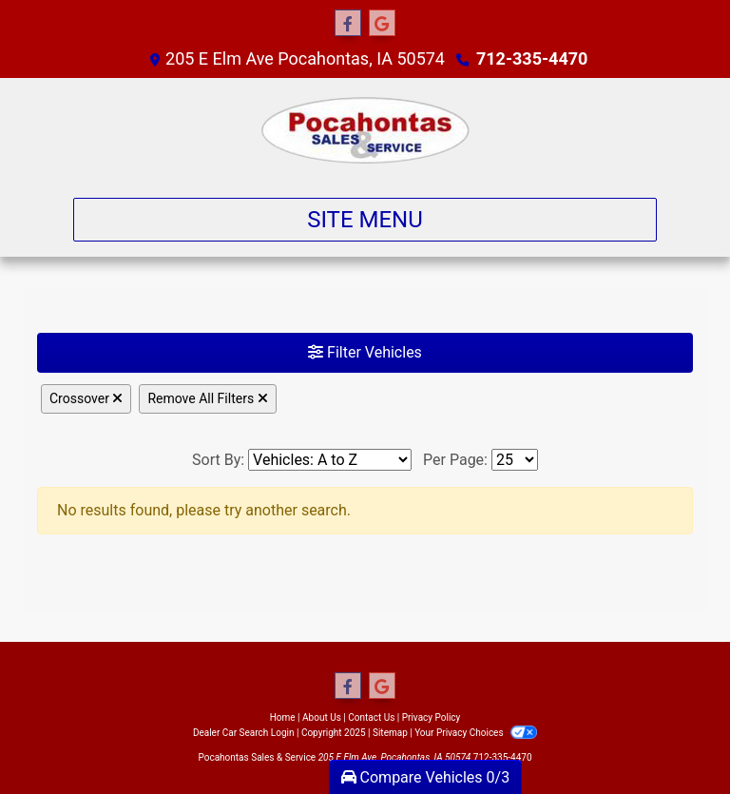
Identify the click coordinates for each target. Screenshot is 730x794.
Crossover (86, 398)
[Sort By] (330, 460)
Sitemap (390, 732)
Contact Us (371, 717)
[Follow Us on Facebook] (348, 24)
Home (283, 717)
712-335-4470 (531, 58)
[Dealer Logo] (365, 130)
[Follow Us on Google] (382, 24)
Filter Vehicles (365, 352)
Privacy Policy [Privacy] (431, 717)
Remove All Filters (207, 398)
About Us (321, 717)
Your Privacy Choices (475, 732)
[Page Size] (514, 460)
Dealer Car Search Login (244, 732)
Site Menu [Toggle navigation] (365, 219)
